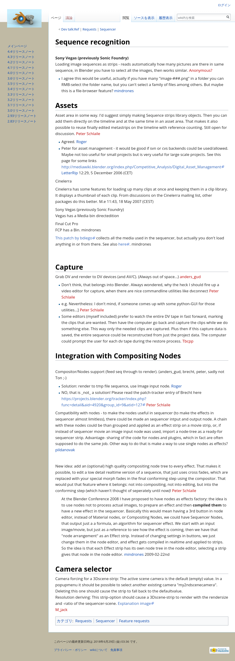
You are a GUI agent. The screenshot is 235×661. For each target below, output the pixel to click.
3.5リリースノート (21, 83)
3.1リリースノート (21, 105)
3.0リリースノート (21, 110)
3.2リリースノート (21, 99)
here (122, 244)
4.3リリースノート (21, 57)
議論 (69, 17)
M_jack (61, 609)
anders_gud (190, 276)
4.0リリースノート (21, 73)
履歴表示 (166, 17)
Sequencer (108, 29)
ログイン (224, 5)
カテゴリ (64, 620)
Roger (81, 141)
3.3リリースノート (21, 94)
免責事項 (116, 650)
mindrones (124, 90)
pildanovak (65, 449)
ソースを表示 (144, 17)
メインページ (17, 46)
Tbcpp (187, 341)
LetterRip (70, 172)
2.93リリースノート (22, 115)
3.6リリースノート (21, 78)
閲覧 (126, 17)
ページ (56, 17)
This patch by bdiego (73, 238)
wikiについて (98, 650)
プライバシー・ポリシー (70, 650)
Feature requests (134, 620)
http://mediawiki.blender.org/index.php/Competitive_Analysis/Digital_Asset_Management (141, 166)
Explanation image (134, 603)
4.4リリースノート (21, 51)
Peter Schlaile (88, 133)
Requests (89, 29)
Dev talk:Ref (70, 29)
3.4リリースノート (21, 89)
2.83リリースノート (22, 121)
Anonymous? (200, 70)
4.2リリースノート (21, 62)
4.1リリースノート (21, 67)
